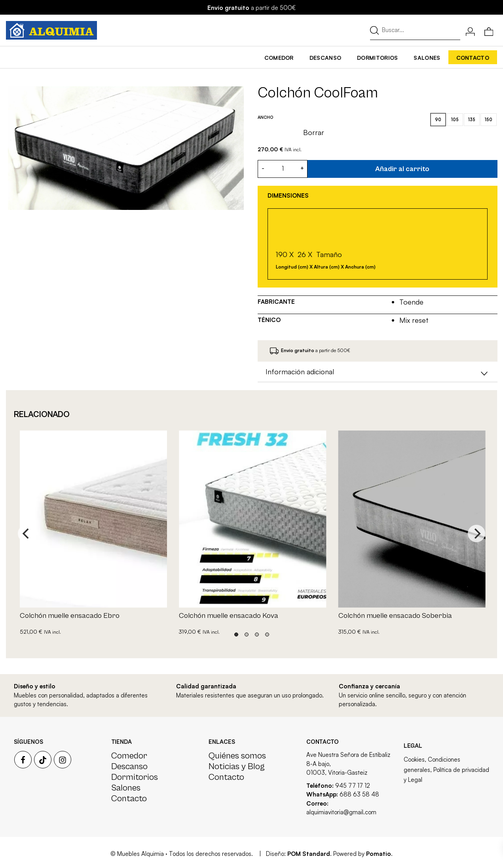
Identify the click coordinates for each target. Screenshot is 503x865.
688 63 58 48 (359, 794)
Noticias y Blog (237, 766)
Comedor (129, 756)
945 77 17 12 (352, 785)
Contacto (129, 798)
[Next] (476, 533)
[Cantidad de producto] (282, 168)
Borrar (313, 132)
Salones (125, 788)
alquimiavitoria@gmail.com (341, 812)
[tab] (377, 372)
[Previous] (26, 533)
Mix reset (413, 320)
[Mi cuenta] (470, 30)
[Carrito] (488, 30)
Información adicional (378, 373)
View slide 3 (257, 634)
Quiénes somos (237, 756)
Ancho (265, 117)
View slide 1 (236, 634)
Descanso (129, 766)
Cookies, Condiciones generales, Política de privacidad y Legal (446, 769)
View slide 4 (267, 634)
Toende (411, 301)
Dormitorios (134, 777)
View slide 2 (247, 634)
